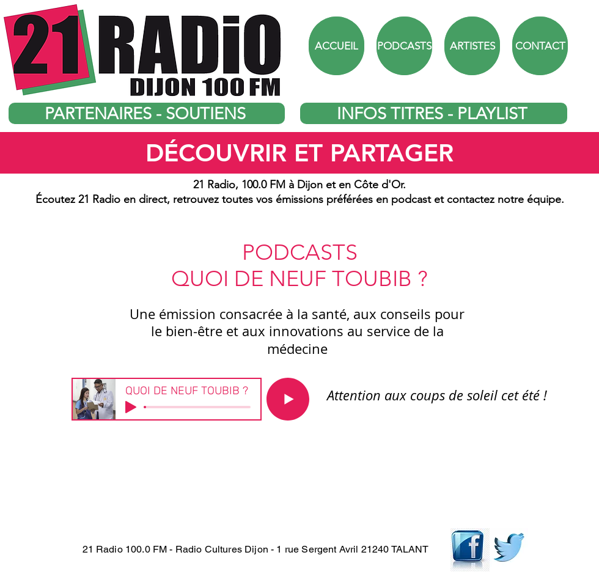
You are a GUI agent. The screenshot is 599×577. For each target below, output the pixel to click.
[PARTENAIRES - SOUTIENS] (147, 113)
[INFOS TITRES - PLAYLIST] (433, 113)
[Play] (130, 407)
